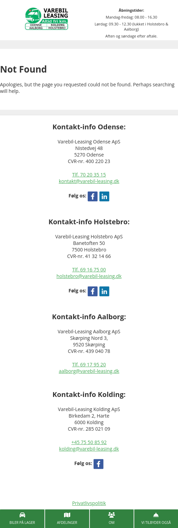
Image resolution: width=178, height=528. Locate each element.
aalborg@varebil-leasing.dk (89, 371)
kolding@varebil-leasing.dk (89, 448)
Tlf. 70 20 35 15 (89, 174)
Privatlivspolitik (89, 503)
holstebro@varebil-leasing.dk (89, 276)
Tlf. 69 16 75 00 (89, 269)
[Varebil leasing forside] (46, 18)
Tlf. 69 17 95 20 (89, 364)
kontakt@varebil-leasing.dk (89, 181)
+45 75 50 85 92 (89, 442)
